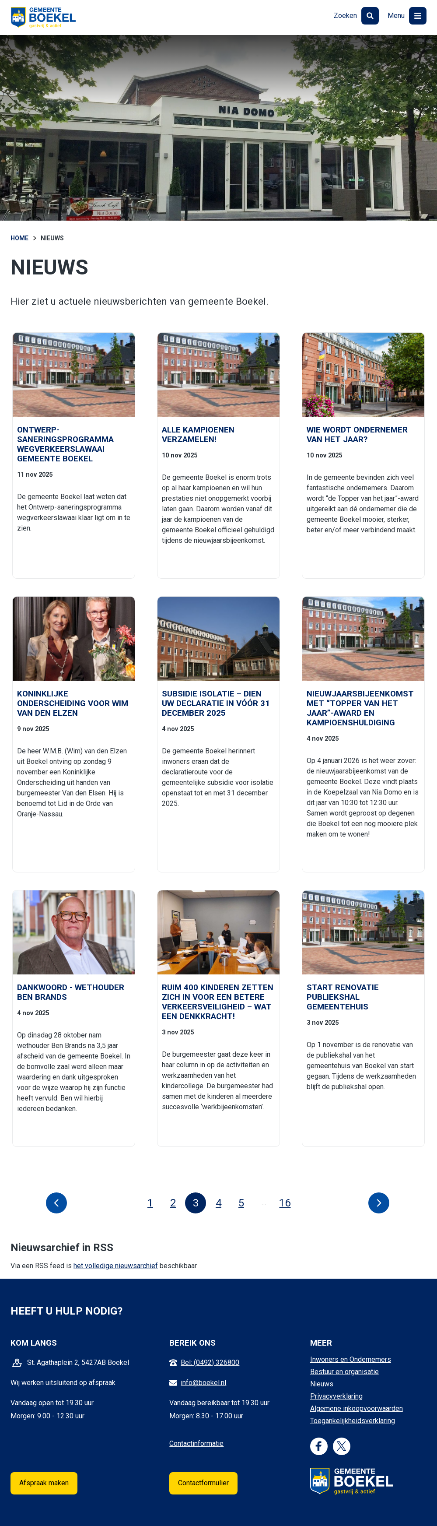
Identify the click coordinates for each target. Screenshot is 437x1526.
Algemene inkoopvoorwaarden (356, 1408)
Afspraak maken (44, 1483)
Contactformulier (203, 1483)
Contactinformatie (196, 1443)
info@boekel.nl (203, 1382)
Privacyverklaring (336, 1396)
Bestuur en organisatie (344, 1372)
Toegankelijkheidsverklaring (352, 1421)
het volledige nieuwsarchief (115, 1266)
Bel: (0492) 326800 (210, 1362)
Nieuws (321, 1384)
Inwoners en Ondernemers (350, 1359)
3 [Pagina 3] (196, 1203)
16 (287, 1203)
